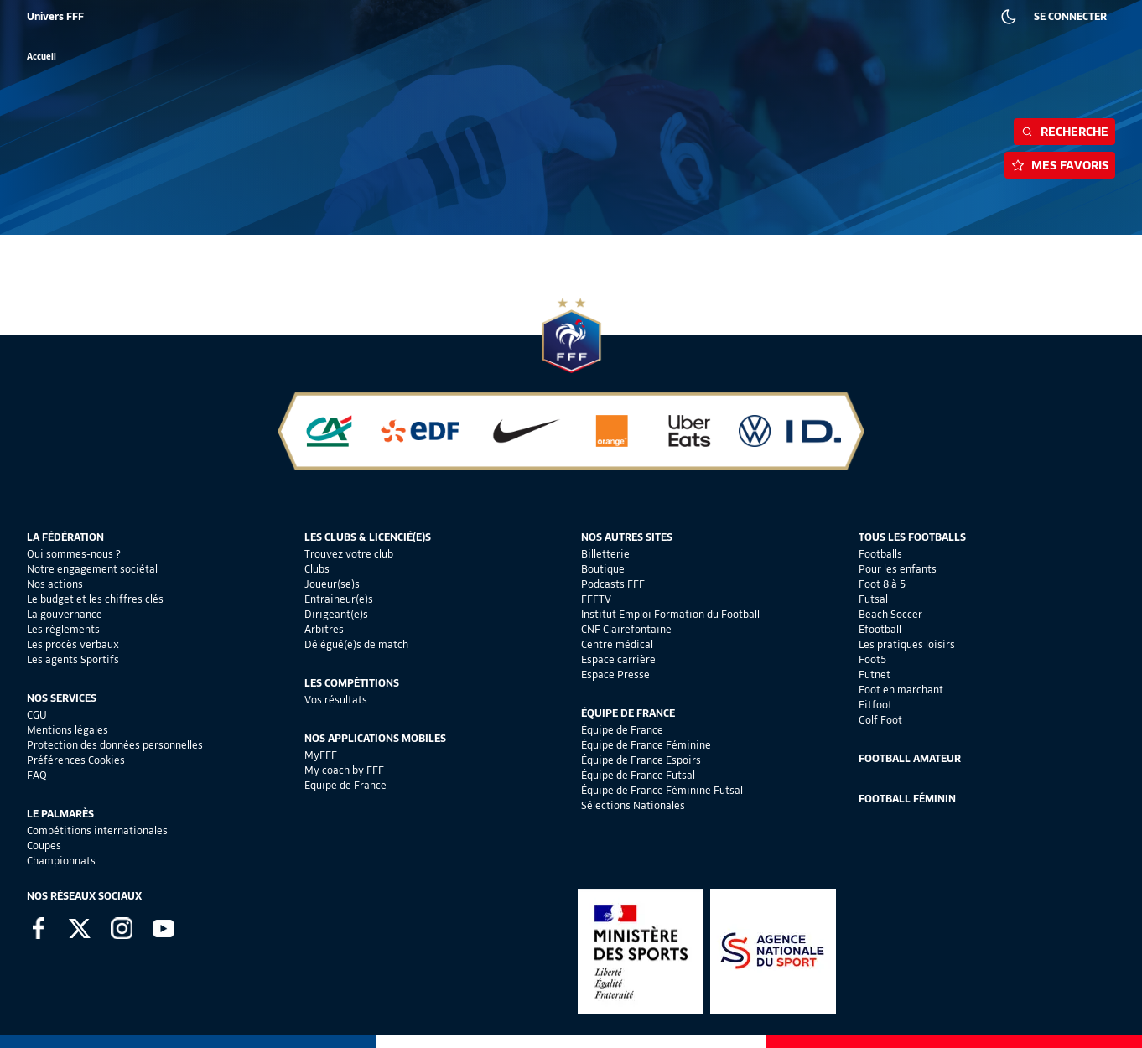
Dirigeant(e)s (336, 614)
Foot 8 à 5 (882, 584)
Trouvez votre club (348, 553)
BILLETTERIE (87, 17)
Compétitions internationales (97, 830)
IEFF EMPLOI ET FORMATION (456, 17)
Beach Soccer (890, 614)
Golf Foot (880, 719)
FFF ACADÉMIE (300, 17)
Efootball (880, 629)
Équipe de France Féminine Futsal (662, 790)
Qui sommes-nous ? (74, 553)
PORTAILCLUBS (653, 17)
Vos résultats (335, 699)
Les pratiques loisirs (907, 644)
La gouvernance (64, 614)
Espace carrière (618, 659)
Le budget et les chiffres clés (95, 599)
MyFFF (320, 755)
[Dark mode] (1008, 16)
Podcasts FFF (613, 584)
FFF (34, 17)
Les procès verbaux (73, 644)
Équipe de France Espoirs (641, 760)
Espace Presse (615, 674)
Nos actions (55, 584)
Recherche (1064, 131)
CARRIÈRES (842, 17)
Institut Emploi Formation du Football (670, 614)
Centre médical (617, 644)
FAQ (37, 775)
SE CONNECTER (1070, 16)
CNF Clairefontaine (626, 629)
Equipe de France (345, 785)
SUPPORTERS (222, 17)
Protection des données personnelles (115, 745)
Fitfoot (875, 704)
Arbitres (324, 629)
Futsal (873, 599)
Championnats (61, 860)
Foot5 (872, 659)
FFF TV (364, 17)
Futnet (874, 674)
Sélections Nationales (633, 805)
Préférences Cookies (76, 760)
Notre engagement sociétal (92, 569)
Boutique (603, 569)
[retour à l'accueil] (41, 56)
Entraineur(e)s (338, 599)
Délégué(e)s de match (356, 644)
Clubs (317, 569)
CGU (37, 714)
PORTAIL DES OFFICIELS (751, 17)
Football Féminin (907, 798)
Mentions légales (67, 730)
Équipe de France (622, 730)
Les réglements (63, 629)
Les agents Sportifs (73, 659)
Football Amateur (910, 758)
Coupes (44, 845)
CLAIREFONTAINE (568, 17)
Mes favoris (1059, 165)
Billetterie (605, 553)
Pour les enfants (898, 569)
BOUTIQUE (153, 17)
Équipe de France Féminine (646, 745)
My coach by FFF (344, 770)
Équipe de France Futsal (638, 775)
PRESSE (901, 17)
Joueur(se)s (332, 584)
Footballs (880, 553)
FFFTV (596, 599)
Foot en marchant (901, 689)
